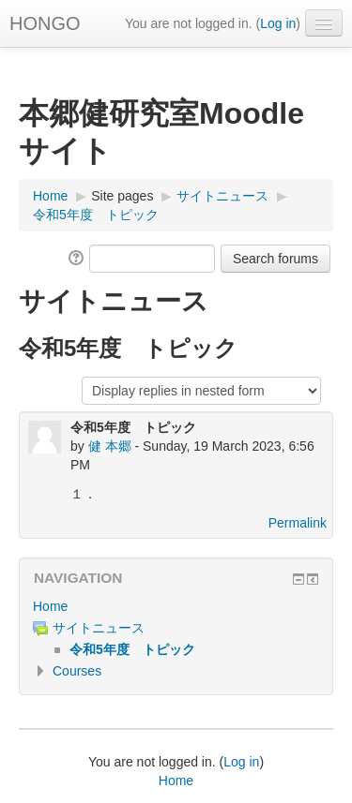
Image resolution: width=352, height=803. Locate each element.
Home (50, 606)
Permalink (297, 522)
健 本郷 (109, 446)
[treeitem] (176, 606)
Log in (278, 23)
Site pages (122, 195)
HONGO (45, 23)
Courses (77, 670)
